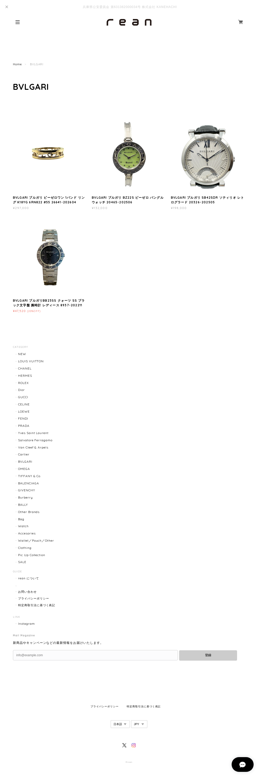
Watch (23, 526)
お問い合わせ (27, 592)
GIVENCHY (26, 490)
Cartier (23, 454)
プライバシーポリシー (33, 598)
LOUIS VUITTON (31, 361)
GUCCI (23, 397)
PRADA (23, 426)
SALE (22, 562)
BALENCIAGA (28, 483)
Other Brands (29, 512)
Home (17, 64)
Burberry (25, 497)
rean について (28, 578)
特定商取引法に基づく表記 (36, 605)
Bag (21, 519)
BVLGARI (25, 461)
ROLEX (23, 383)
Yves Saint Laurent (33, 433)
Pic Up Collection (31, 555)
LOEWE (24, 411)
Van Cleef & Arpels (33, 447)
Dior (21, 390)
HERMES (25, 376)
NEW (22, 354)
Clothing (25, 548)
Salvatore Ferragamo (35, 440)
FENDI (23, 418)
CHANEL (25, 368)
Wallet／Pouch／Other (36, 540)
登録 (208, 655)
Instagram (26, 624)
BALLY (23, 505)
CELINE (24, 404)
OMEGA (24, 469)
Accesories (27, 533)
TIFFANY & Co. (29, 476)
